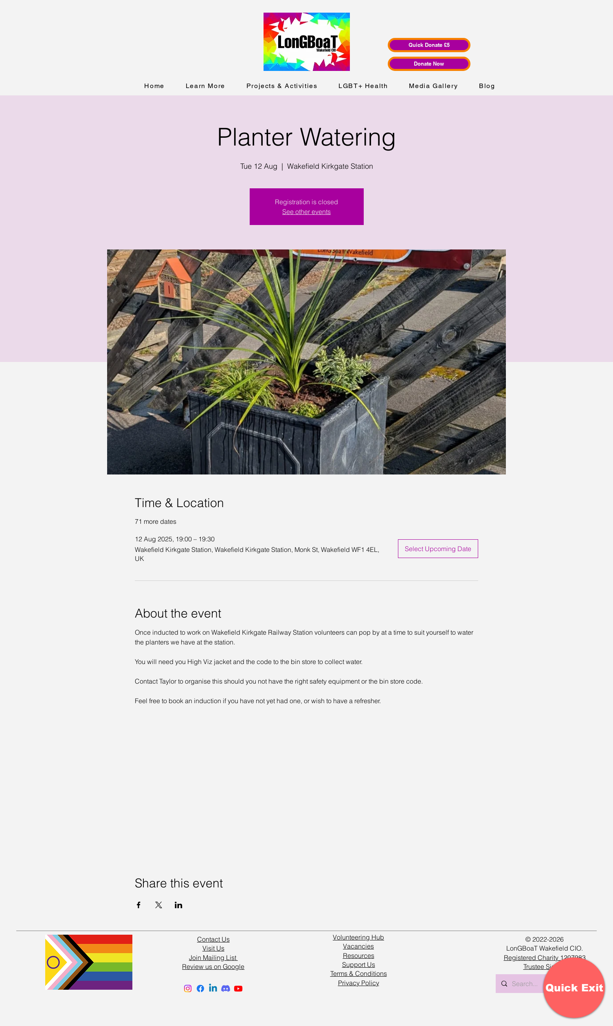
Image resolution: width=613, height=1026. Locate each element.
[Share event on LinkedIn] (178, 905)
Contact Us (213, 939)
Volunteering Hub (358, 937)
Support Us (358, 964)
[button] (205, 86)
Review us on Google (213, 966)
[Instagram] (188, 988)
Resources (358, 955)
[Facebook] (200, 988)
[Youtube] (238, 988)
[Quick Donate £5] (429, 45)
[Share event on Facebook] (139, 905)
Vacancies (358, 946)
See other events (306, 211)
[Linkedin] (213, 988)
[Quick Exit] (574, 988)
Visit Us (213, 948)
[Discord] (226, 988)
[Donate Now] (429, 64)
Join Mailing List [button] (213, 957)
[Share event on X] (159, 905)
